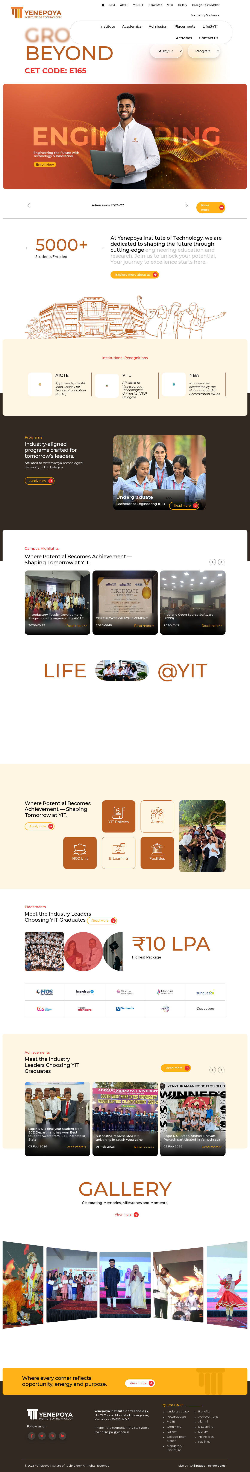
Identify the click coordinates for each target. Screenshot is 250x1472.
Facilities (204, 1441)
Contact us (208, 38)
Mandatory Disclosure (205, 15)
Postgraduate (176, 1416)
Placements (184, 26)
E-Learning (205, 1426)
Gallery (182, 5)
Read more (212, 207)
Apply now (41, 480)
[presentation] (212, 562)
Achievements (208, 1416)
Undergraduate (178, 1411)
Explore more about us (136, 274)
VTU (170, 5)
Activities (184, 38)
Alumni (203, 1421)
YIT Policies (206, 1436)
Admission (158, 26)
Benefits (204, 1411)
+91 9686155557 (115, 1427)
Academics (132, 26)
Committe (155, 5)
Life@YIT (210, 26)
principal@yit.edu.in (115, 1432)
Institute (107, 26)
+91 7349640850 (138, 1427)
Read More (104, 920)
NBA (112, 5)
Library (203, 1431)
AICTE (124, 5)
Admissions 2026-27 (108, 205)
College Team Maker (206, 5)
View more (127, 1214)
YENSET (138, 5)
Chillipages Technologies (208, 1465)
